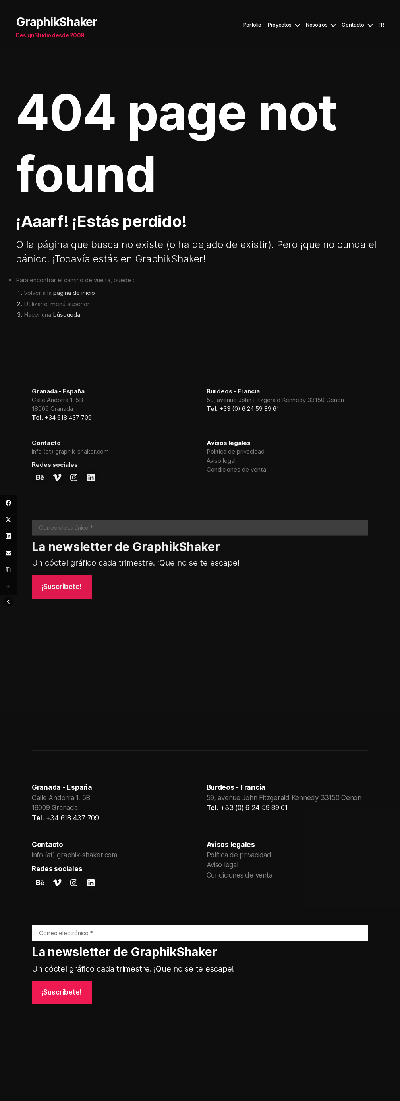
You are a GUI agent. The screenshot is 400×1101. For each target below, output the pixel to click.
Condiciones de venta (236, 469)
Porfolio (252, 25)
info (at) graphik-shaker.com (70, 451)
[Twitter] (8, 519)
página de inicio (74, 292)
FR (381, 25)
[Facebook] (8, 503)
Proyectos (280, 25)
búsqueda (66, 314)
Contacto (353, 25)
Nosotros (316, 25)
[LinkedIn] (8, 536)
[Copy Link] (8, 569)
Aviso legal (221, 460)
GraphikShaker (56, 22)
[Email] (8, 553)
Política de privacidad (236, 451)
